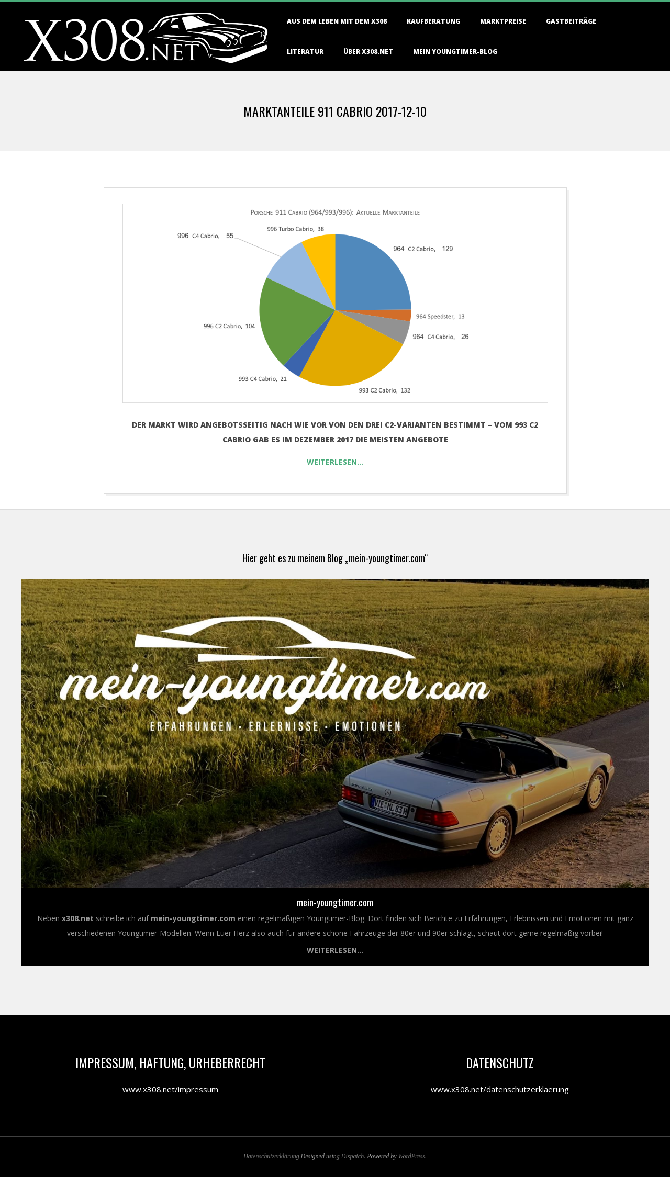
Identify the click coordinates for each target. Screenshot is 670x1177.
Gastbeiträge (571, 21)
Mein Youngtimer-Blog (455, 51)
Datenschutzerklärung (271, 1156)
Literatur (305, 51)
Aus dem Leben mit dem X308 (337, 21)
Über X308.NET (368, 51)
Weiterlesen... (335, 950)
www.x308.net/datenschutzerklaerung (500, 1089)
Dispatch (352, 1156)
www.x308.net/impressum (170, 1089)
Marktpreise (503, 21)
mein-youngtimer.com (335, 902)
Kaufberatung (433, 21)
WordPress (411, 1156)
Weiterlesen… (335, 462)
